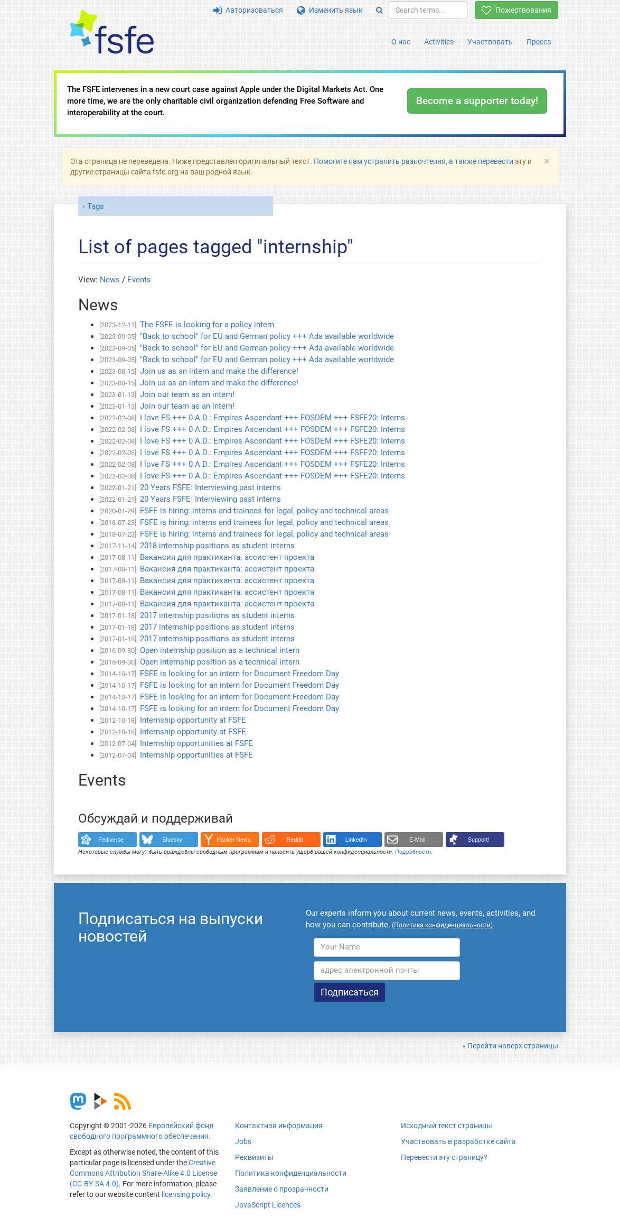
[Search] (379, 10)
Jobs (243, 1141)
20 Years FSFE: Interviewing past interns (210, 487)
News (110, 279)
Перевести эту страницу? (444, 1157)
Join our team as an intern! (187, 394)
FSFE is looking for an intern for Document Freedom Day (239, 673)
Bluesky (172, 839)
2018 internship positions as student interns (217, 545)
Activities (439, 42)
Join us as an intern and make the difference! (219, 371)
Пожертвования (516, 10)
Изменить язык (330, 10)
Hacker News (233, 839)
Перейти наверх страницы (512, 1045)
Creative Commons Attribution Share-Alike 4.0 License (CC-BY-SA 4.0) (143, 1173)
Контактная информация (279, 1125)
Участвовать (490, 42)
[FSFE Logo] (112, 32)
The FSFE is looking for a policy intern (207, 324)
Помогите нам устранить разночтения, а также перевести (413, 161)
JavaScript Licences (267, 1205)
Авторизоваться (248, 10)
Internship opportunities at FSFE (196, 743)
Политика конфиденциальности (290, 1173)
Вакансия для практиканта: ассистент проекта (227, 557)
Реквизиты (254, 1157)
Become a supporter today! (477, 101)
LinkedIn (356, 839)
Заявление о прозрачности (281, 1189)
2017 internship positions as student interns (217, 615)
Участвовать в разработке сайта (458, 1141)
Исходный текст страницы (446, 1125)
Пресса (539, 42)
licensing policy (186, 1194)
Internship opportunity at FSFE (193, 720)
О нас (400, 42)
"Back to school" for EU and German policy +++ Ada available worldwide (267, 336)
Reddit (295, 839)
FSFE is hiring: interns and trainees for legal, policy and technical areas (264, 510)
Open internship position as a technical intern (219, 650)
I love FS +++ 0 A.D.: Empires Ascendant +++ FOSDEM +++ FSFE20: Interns (272, 417)
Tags (95, 206)
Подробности (413, 852)
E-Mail (417, 839)
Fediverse (111, 839)
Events (139, 279)
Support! (479, 839)
